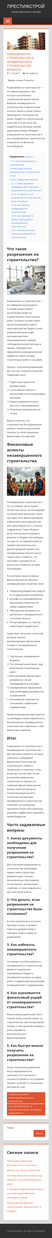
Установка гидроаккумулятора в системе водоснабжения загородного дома (25, 1193)
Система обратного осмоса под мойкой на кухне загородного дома (24, 1179)
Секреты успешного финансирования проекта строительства (20, 1098)
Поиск (10, 1127)
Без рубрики (32, 73)
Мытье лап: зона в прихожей (23, 1170)
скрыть (29, 156)
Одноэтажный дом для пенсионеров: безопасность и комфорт (24, 1207)
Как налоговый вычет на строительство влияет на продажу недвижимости (24, 1109)
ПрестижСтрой (26, 6)
